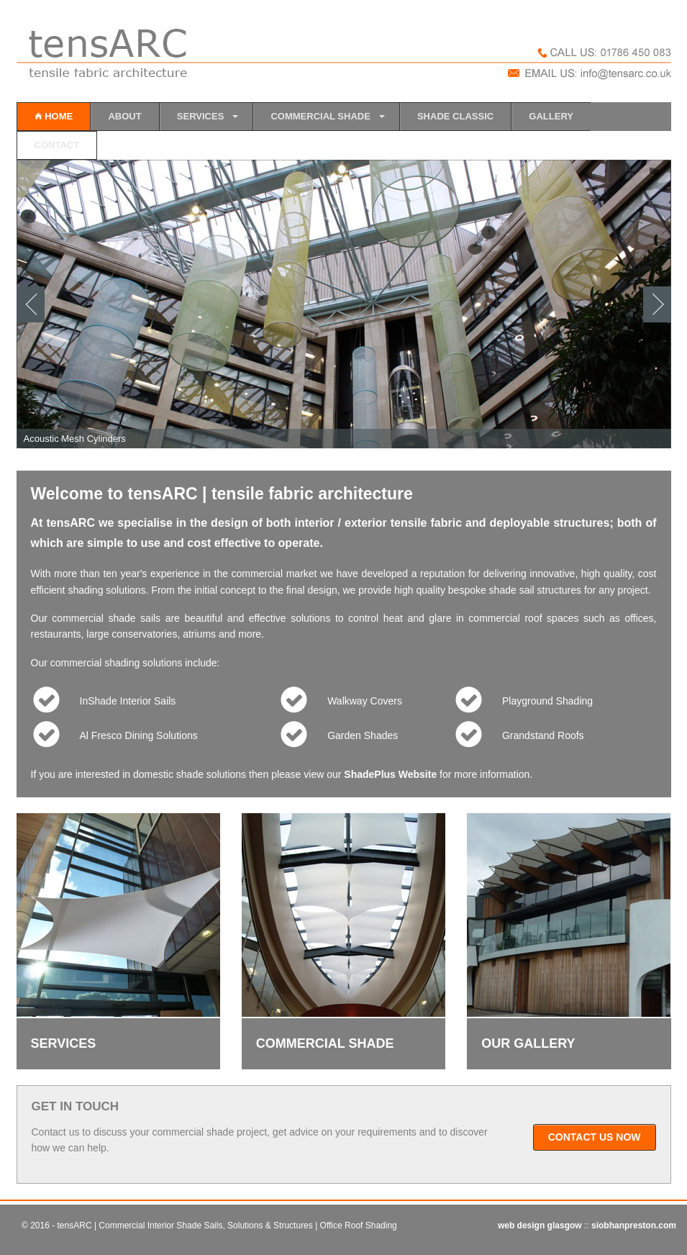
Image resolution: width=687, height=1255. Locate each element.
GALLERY (551, 116)
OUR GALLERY (528, 1043)
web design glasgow (541, 1225)
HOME (54, 116)
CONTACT (57, 145)
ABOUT (124, 116)
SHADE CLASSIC (455, 116)
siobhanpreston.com (633, 1225)
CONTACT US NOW (594, 1137)
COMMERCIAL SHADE (320, 116)
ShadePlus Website (390, 774)
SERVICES (200, 116)
